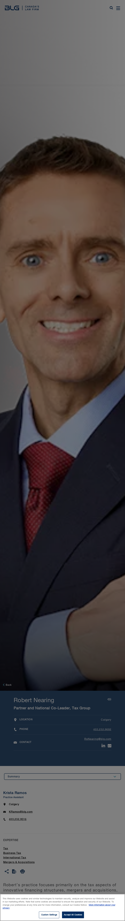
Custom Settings (49, 917)
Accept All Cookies (73, 917)
